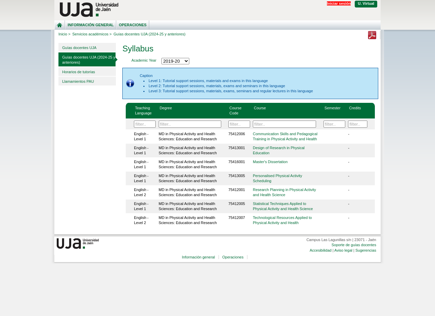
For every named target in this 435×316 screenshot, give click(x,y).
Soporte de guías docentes (353, 245)
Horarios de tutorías (78, 72)
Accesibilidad (320, 250)
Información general (91, 25)
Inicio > (64, 34)
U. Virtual (366, 3)
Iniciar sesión (339, 3)
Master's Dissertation (270, 162)
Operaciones (132, 25)
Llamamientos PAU (78, 81)
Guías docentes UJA (79, 48)
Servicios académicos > (92, 34)
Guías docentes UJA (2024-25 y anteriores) (88, 59)
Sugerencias (365, 250)
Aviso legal (343, 250)
